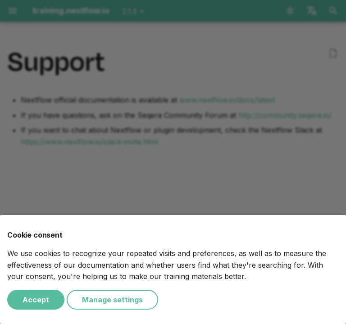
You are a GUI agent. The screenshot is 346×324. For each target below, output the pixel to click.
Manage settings (112, 299)
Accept (36, 299)
